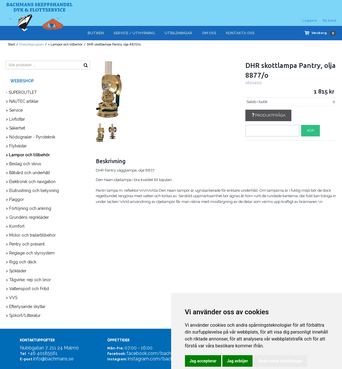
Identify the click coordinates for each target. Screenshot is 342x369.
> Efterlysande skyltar (25, 306)
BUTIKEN (96, 33)
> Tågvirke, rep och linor (28, 279)
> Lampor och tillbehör (65, 44)
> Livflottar (15, 119)
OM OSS (209, 33)
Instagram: (117, 359)
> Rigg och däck (21, 262)
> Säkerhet (15, 128)
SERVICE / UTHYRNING (134, 33)
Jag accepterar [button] (203, 361)
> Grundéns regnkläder (27, 217)
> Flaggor (15, 199)
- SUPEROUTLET (21, 92)
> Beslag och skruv (23, 163)
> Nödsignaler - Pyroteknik (30, 137)
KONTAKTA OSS (240, 33)
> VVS (11, 297)
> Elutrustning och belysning (32, 190)
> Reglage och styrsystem (30, 253)
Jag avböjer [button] (237, 361)
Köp (310, 130)
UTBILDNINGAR (178, 33)
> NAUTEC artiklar (22, 101)
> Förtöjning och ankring (28, 208)
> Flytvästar (16, 146)
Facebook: (116, 354)
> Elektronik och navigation (31, 181)
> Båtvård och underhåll (28, 172)
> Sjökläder (16, 271)
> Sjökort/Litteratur (23, 315)
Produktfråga (268, 115)
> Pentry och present (25, 244)
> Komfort (15, 226)
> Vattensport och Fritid (27, 288)
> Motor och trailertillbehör (31, 235)
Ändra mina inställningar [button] (280, 361)
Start (11, 44)
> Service (14, 110)
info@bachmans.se (53, 359)
